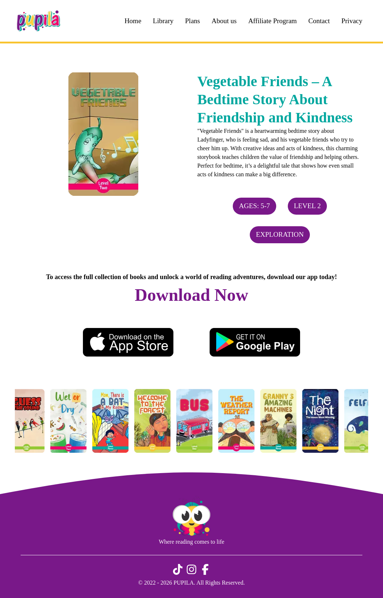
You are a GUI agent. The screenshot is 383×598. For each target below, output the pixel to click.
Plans (192, 21)
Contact (319, 21)
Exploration (280, 234)
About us (223, 21)
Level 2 (307, 206)
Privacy (351, 21)
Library (163, 21)
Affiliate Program (272, 21)
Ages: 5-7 (254, 206)
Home (133, 21)
